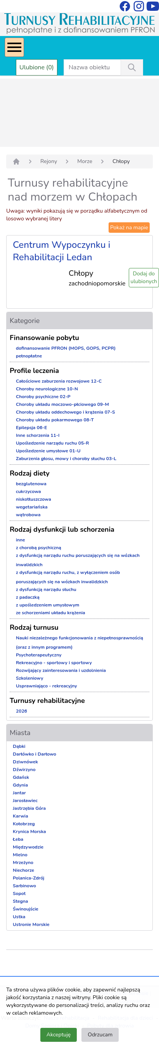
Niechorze (23, 870)
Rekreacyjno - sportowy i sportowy (54, 663)
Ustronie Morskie (31, 924)
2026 (21, 711)
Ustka (19, 917)
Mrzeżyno (23, 862)
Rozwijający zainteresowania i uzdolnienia (61, 670)
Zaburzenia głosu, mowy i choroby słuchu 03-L (66, 458)
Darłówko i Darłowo (34, 754)
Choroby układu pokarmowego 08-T (55, 420)
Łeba (18, 839)
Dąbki (19, 746)
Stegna (20, 901)
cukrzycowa (28, 491)
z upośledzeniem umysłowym (47, 605)
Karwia (20, 816)
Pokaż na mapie (129, 227)
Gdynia (20, 785)
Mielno (20, 855)
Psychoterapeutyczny (38, 655)
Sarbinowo (24, 886)
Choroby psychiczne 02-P (43, 396)
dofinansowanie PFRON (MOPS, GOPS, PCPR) (66, 348)
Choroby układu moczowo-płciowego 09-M (62, 404)
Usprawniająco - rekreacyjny (46, 686)
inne (20, 540)
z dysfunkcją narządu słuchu (46, 589)
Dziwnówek (25, 762)
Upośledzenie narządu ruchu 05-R (52, 443)
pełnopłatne (29, 356)
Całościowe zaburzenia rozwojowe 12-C (59, 381)
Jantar (19, 793)
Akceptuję (59, 1034)
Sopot (19, 893)
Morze (84, 161)
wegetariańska (32, 507)
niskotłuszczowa (33, 499)
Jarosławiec (25, 800)
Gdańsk (21, 777)
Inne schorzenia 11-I (37, 435)
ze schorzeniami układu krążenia (50, 613)
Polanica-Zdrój (28, 878)
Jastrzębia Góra (29, 808)
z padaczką (28, 597)
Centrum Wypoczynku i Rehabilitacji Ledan (62, 251)
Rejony (48, 161)
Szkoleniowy (29, 678)
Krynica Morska (29, 831)
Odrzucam (100, 1034)
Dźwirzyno (24, 769)
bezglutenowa (31, 484)
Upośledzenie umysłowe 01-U (48, 451)
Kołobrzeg (24, 824)
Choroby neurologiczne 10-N (47, 389)
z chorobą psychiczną (38, 548)
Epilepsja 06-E (31, 427)
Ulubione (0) (36, 67)
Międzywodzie (28, 847)
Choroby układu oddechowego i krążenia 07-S (65, 412)
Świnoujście (25, 909)
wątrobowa (28, 515)
